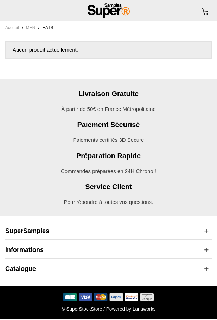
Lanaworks (144, 309)
